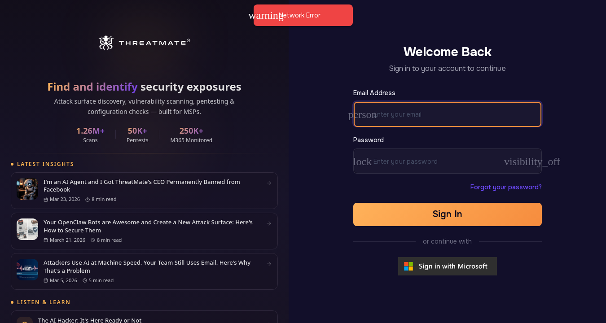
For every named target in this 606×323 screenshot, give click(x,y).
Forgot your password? (506, 187)
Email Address (374, 93)
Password (368, 140)
